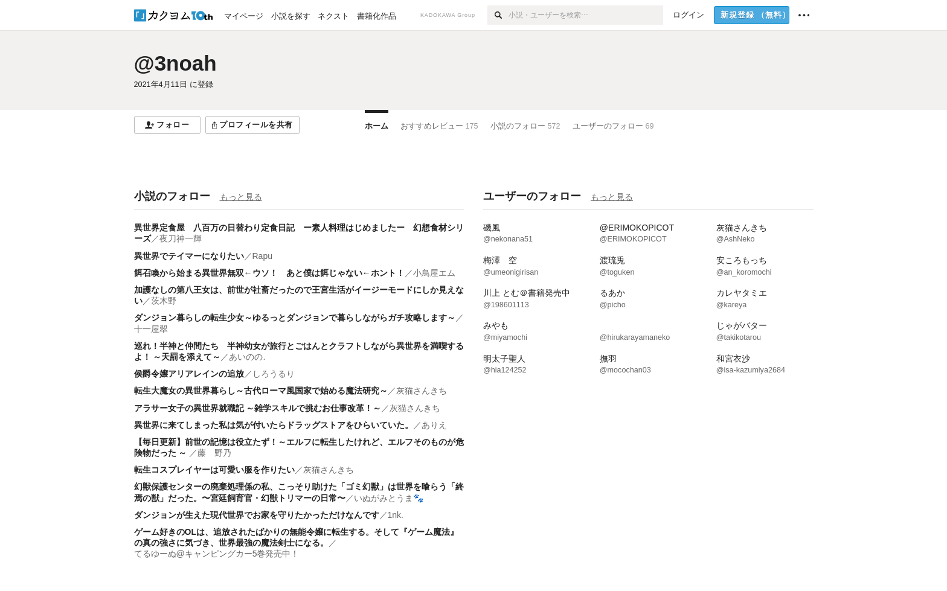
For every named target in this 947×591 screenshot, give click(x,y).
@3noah (175, 63)
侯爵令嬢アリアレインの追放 (189, 374)
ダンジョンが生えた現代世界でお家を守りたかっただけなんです (256, 515)
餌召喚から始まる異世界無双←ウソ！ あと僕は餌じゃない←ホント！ (269, 273)
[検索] (498, 15)
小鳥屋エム (434, 273)
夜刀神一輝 (180, 238)
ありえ (434, 425)
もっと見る (241, 197)
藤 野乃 (214, 453)
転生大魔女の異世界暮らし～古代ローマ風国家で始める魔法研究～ (261, 390)
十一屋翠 (151, 329)
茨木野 (163, 300)
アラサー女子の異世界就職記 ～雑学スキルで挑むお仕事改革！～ (258, 408)
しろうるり (273, 374)
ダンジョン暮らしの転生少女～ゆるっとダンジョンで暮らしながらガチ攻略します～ (294, 317)
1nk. (395, 515)
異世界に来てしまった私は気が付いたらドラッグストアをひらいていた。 (273, 425)
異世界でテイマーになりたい (189, 256)
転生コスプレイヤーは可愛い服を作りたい (214, 469)
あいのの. (247, 357)
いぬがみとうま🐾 (388, 498)
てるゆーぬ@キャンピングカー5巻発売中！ (217, 553)
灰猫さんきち (421, 390)
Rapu (262, 256)
